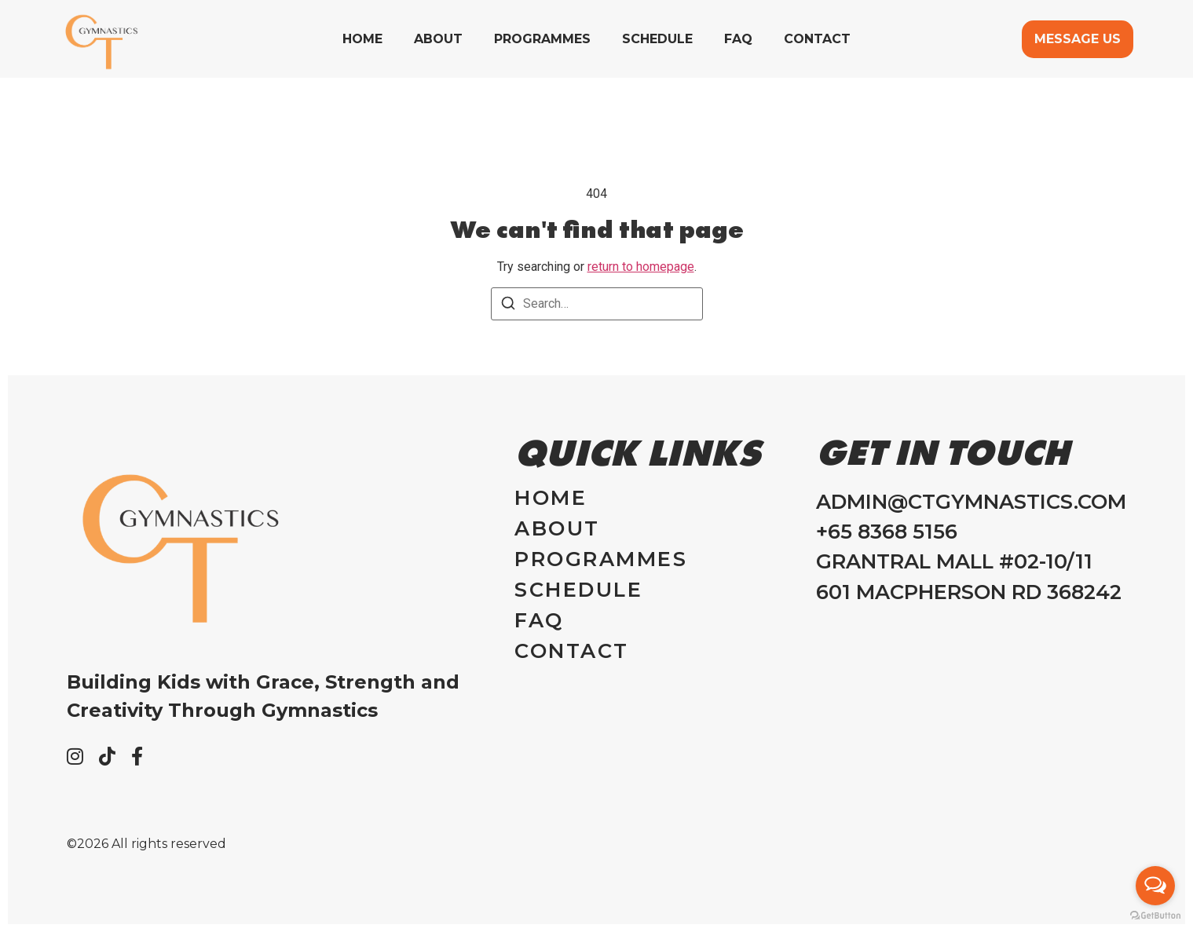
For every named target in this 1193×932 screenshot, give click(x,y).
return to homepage (640, 266)
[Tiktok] (107, 756)
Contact (817, 39)
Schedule (657, 39)
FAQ (738, 39)
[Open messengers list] (1155, 885)
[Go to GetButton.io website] (1155, 916)
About (438, 39)
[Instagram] (75, 756)
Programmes (542, 39)
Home (362, 39)
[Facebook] (137, 756)
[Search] (508, 306)
